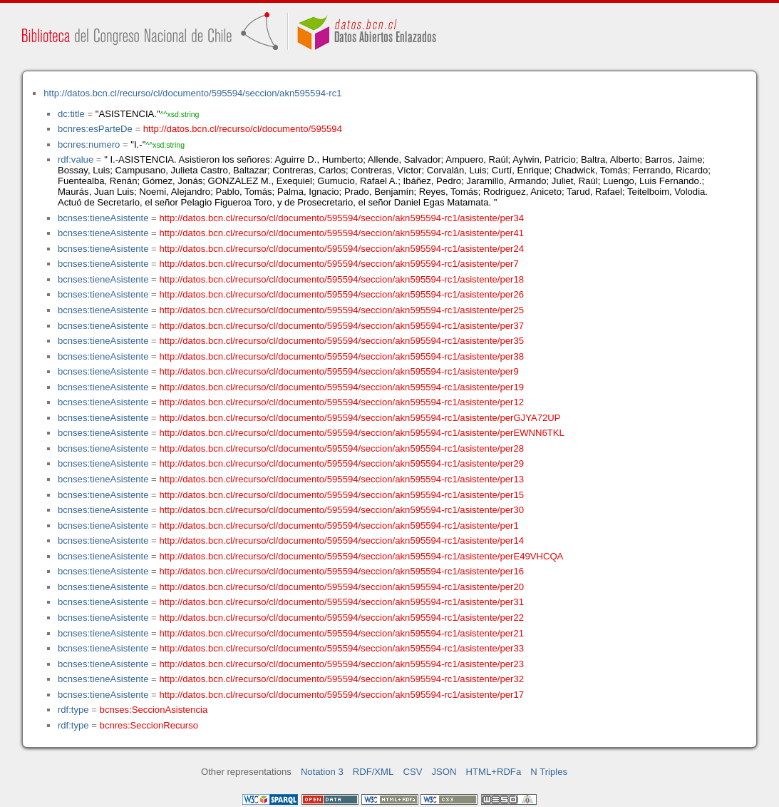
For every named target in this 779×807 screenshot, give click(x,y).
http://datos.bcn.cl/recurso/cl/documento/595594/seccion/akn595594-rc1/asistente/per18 (341, 279)
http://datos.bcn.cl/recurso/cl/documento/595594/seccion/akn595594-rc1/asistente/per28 (341, 448)
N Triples (548, 771)
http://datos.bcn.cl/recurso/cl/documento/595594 (242, 128)
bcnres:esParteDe (95, 128)
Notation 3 (322, 771)
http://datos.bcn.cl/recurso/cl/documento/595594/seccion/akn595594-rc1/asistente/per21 (341, 633)
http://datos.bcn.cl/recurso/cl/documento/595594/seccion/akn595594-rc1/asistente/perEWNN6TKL (361, 432)
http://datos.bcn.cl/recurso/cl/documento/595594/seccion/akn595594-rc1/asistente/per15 (341, 494)
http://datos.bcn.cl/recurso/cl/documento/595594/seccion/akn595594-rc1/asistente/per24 (341, 248)
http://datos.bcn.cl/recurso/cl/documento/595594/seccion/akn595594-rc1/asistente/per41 (341, 233)
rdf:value (75, 159)
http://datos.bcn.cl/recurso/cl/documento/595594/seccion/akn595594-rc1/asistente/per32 (341, 679)
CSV (412, 771)
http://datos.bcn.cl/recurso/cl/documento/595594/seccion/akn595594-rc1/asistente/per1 (338, 525)
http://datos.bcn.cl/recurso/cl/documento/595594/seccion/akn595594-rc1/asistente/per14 (341, 540)
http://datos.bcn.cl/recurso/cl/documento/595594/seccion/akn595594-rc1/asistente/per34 (341, 218)
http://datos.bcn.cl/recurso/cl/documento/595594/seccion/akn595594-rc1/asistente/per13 (341, 479)
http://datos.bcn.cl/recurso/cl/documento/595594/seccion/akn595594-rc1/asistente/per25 (341, 310)
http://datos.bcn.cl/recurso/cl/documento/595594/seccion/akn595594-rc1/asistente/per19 (341, 387)
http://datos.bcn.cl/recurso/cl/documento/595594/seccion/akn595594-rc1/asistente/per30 (341, 509)
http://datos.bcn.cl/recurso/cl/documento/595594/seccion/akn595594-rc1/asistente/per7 (338, 263)
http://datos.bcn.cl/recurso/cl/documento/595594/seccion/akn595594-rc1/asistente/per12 (341, 402)
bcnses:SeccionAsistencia (154, 709)
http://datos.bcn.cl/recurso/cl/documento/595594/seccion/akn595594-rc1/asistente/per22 (341, 617)
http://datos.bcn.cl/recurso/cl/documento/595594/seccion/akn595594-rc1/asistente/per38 (341, 356)
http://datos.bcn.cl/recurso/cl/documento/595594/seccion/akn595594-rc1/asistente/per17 (341, 694)
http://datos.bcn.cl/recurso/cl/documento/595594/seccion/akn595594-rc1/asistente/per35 (341, 340)
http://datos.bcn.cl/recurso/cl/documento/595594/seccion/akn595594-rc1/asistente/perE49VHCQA (361, 556)
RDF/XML (373, 771)
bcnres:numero (89, 144)
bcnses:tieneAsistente (103, 218)
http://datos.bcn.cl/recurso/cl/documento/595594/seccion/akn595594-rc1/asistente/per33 (341, 648)
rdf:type (73, 709)
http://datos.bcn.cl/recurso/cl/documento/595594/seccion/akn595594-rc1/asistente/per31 (341, 602)
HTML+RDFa (494, 771)
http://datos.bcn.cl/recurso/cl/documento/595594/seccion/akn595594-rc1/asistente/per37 (341, 325)
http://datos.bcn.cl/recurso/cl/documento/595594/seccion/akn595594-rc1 (192, 93)
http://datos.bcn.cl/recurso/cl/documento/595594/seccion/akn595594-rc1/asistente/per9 (338, 371)
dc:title (71, 113)
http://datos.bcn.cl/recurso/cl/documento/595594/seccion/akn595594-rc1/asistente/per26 (341, 294)
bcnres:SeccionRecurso (149, 725)
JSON (444, 771)
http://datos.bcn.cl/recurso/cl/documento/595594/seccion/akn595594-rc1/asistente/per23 (341, 664)
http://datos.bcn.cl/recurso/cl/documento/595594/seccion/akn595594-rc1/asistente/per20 (341, 587)
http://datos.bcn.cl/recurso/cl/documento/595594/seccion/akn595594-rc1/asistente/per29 (341, 463)
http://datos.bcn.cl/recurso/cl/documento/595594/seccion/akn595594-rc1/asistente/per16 (341, 571)
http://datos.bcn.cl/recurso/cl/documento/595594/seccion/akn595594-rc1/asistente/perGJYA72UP (359, 417)
